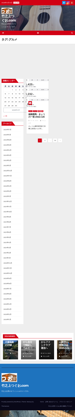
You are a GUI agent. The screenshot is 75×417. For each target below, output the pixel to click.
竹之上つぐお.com (14, 386)
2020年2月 (7, 314)
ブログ (35, 111)
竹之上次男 (27, 356)
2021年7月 (7, 227)
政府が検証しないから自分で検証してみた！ (27, 342)
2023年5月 (7, 145)
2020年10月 (8, 273)
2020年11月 (8, 268)
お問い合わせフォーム (51, 401)
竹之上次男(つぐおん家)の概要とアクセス (60, 406)
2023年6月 (7, 140)
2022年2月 (7, 191)
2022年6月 (7, 181)
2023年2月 (7, 160)
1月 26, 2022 (34, 120)
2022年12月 (8, 171)
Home (42, 401)
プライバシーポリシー (65, 401)
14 (55, 140)
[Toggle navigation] (38, 32)
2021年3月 (7, 248)
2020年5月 (7, 299)
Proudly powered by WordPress (11, 401)
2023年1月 (7, 165)
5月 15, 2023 (65, 353)
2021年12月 (8, 201)
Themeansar (5, 406)
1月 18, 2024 (28, 353)
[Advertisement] (37, 58)
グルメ (30, 111)
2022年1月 (7, 196)
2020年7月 (7, 289)
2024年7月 (7, 130)
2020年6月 (8, 294)
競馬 (39, 111)
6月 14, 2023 (47, 353)
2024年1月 (7, 135)
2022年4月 (7, 186)
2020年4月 (8, 304)
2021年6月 (7, 232)
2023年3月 (7, 155)
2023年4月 (7, 150)
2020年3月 (7, 309)
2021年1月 (7, 258)
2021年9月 (7, 217)
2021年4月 (7, 242)
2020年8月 (8, 283)
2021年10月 (8, 212)
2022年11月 (8, 176)
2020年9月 (8, 278)
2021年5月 (7, 237)
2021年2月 (7, 253)
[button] (72, 33)
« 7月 (5, 116)
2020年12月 (8, 263)
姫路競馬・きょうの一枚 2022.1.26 (36, 115)
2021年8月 (7, 222)
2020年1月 (7, 319)
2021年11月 (7, 206)
